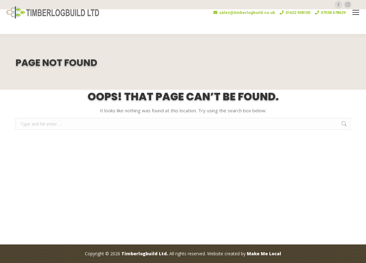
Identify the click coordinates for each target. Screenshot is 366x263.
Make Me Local (264, 254)
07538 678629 (330, 12)
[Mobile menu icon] (356, 12)
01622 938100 (295, 12)
